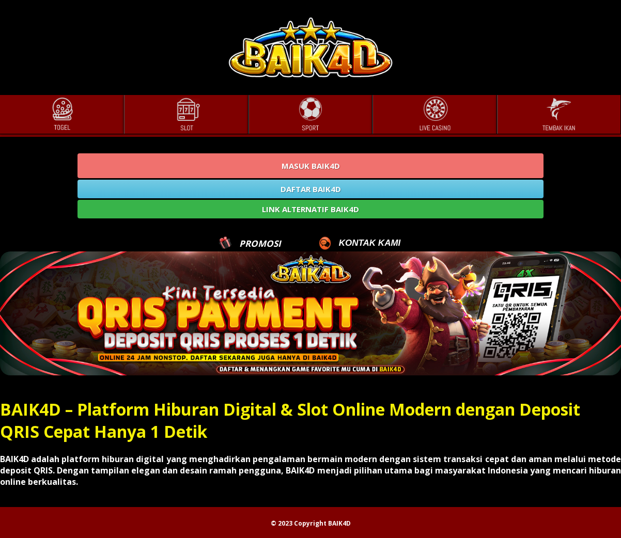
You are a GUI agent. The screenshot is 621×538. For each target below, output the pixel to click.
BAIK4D (339, 523)
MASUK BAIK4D (311, 166)
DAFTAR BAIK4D (311, 189)
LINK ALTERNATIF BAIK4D (310, 209)
